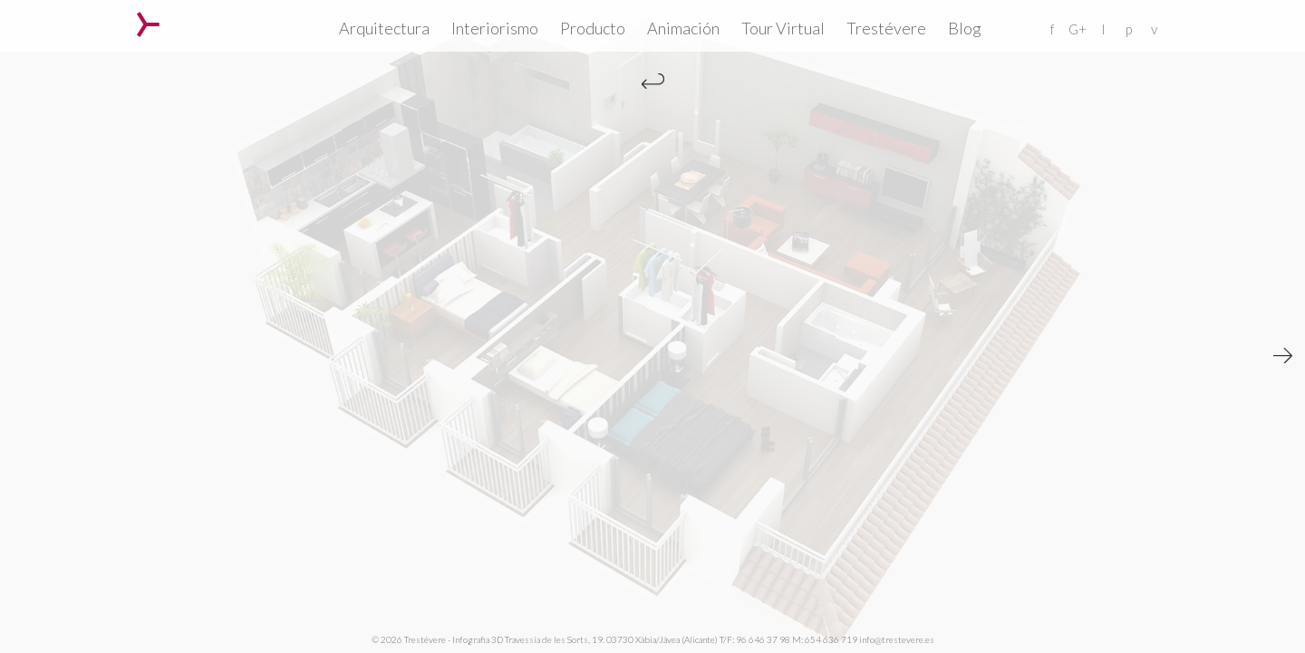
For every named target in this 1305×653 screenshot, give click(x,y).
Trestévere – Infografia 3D (148, 24)
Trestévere (886, 28)
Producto (592, 28)
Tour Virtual (783, 28)
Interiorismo (494, 28)
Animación (683, 28)
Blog (964, 28)
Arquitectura (384, 28)
